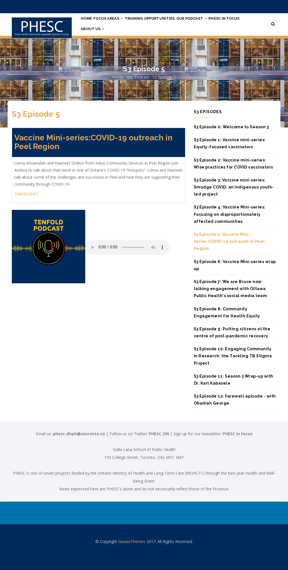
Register (265, 7)
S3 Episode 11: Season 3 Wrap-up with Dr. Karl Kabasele (233, 398)
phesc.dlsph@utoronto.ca (79, 452)
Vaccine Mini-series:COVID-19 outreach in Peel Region (93, 161)
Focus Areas (115, 23)
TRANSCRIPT (26, 213)
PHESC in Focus (98, 44)
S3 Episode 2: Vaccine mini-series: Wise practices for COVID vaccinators (233, 182)
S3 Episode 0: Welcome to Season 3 (231, 145)
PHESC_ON (159, 452)
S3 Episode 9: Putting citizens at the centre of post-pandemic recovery (232, 351)
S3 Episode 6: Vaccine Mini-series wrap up (235, 284)
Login (246, 7)
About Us (131, 44)
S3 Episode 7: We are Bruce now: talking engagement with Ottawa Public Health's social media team (230, 307)
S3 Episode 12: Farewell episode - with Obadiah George (235, 418)
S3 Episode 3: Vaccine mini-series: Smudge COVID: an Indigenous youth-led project (234, 206)
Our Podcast (207, 23)
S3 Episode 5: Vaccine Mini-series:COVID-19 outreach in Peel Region (229, 260)
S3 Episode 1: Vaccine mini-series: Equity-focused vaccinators (230, 162)
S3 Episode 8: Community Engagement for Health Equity (227, 331)
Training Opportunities (160, 23)
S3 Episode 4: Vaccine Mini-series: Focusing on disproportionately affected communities (230, 233)
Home (88, 23)
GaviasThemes (131, 560)
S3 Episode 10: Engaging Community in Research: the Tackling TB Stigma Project (233, 374)
